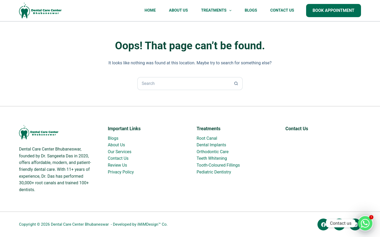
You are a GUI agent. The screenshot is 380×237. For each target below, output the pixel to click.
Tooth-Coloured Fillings (218, 165)
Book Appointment (333, 10)
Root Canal (207, 138)
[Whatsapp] (365, 223)
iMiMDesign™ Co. (152, 224)
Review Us (117, 165)
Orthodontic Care (213, 151)
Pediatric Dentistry (214, 172)
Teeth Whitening (212, 158)
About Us (178, 10)
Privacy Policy (121, 172)
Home (150, 10)
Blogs (251, 10)
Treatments (217, 10)
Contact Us (282, 10)
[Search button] (236, 83)
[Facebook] (323, 224)
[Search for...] (183, 83)
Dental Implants (211, 144)
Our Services (120, 151)
